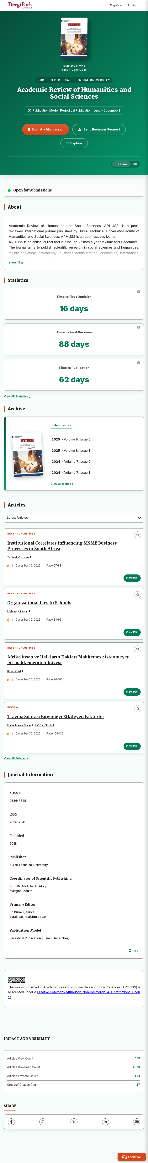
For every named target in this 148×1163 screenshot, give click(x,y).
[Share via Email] (136, 1134)
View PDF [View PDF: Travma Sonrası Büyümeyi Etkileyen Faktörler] (130, 756)
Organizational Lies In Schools (41, 607)
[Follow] (121, 164)
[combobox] (74, 518)
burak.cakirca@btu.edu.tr (27, 929)
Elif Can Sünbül (46, 736)
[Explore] (74, 143)
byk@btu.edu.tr (20, 903)
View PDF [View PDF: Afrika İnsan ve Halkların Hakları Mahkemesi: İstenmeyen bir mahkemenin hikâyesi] (130, 699)
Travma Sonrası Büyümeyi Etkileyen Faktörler (57, 727)
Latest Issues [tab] (61, 425)
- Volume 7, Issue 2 (71, 461)
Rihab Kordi (16, 679)
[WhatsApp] (42, 1134)
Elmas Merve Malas (21, 736)
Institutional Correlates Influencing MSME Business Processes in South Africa (63, 547)
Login (132, 5)
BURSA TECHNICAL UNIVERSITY (84, 80)
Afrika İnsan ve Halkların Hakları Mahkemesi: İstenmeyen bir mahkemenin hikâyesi (70, 667)
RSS (134, 963)
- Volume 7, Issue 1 (71, 472)
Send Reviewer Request (99, 129)
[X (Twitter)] (74, 1134)
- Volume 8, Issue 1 (71, 450)
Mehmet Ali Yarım (19, 616)
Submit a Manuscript (46, 129)
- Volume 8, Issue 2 (71, 439)
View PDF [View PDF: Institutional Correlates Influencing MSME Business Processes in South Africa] (130, 579)
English (116, 5)
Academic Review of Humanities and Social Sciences (74, 93)
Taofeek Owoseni (20, 559)
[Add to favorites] (137, 534)
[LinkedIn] (105, 1134)
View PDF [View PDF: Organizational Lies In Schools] (130, 636)
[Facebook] (11, 1134)
